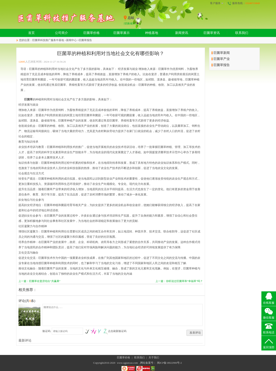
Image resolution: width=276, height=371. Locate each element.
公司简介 (61, 33)
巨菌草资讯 (212, 33)
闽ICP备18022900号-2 (169, 362)
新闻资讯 (181, 33)
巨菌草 (28, 99)
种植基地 (151, 33)
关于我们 (154, 357)
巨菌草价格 (91, 33)
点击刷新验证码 (117, 331)
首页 (31, 33)
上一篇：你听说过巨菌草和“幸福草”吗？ (179, 281)
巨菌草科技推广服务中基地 (48, 40)
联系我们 (241, 33)
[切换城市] (130, 23)
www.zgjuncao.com (127, 362)
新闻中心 (71, 40)
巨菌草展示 (121, 33)
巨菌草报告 (85, 40)
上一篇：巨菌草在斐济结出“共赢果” (39, 281)
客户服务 (216, 3)
